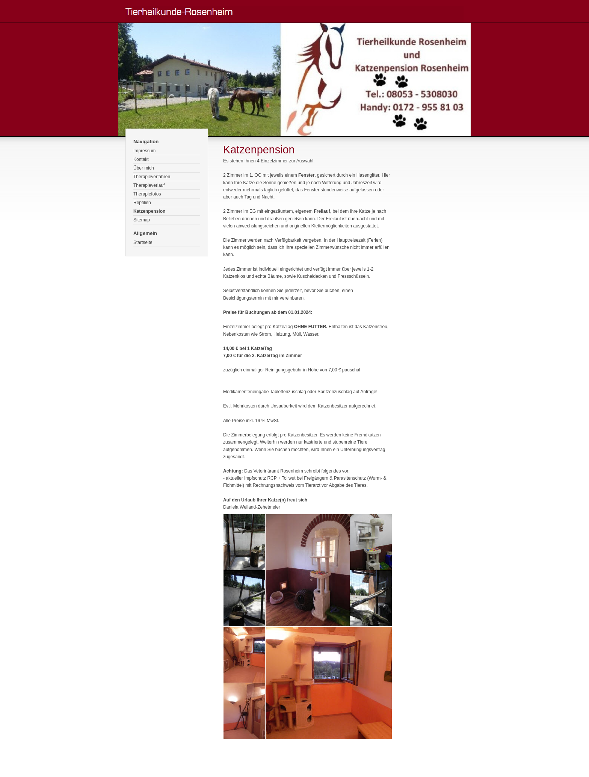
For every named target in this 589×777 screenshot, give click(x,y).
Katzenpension (149, 211)
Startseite (143, 242)
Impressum (144, 150)
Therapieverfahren (151, 176)
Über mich (143, 168)
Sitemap (141, 220)
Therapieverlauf (149, 185)
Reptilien (142, 202)
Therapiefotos (147, 194)
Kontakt (141, 159)
